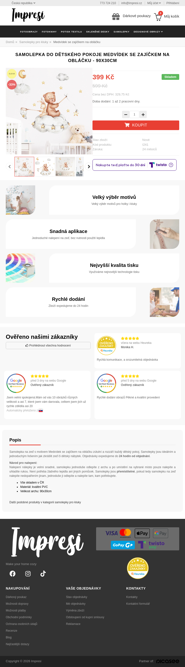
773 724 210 (108, 3)
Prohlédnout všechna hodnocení (48, 345)
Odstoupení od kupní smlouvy (85, 617)
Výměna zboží (75, 610)
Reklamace (73, 624)
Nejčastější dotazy (17, 644)
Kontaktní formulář (138, 603)
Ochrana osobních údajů (21, 624)
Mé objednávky (76, 603)
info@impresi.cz (131, 3)
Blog (9, 637)
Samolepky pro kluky (33, 42)
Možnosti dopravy (17, 603)
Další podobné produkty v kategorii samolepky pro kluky (45, 502)
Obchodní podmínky (19, 617)
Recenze (11, 630)
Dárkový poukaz (16, 597)
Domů (10, 42)
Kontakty (132, 597)
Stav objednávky (76, 597)
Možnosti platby (16, 610)
